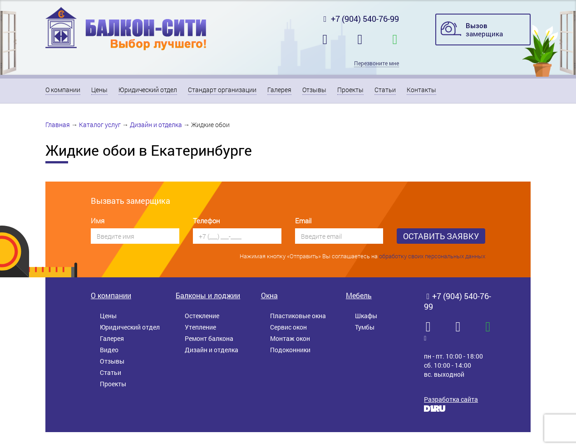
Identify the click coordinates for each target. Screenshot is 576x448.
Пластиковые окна (298, 315)
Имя (97, 220)
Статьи (385, 89)
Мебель (359, 295)
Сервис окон (288, 327)
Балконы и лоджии (208, 295)
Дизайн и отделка (156, 124)
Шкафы (366, 315)
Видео (109, 349)
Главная (57, 124)
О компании (62, 89)
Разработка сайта (451, 399)
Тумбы (364, 327)
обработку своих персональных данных (432, 256)
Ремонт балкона (209, 338)
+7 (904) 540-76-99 (360, 18)
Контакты (421, 89)
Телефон (206, 220)
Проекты (350, 89)
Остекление (202, 315)
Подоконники (290, 349)
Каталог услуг (100, 124)
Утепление (200, 327)
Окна (269, 295)
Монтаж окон (290, 338)
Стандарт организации (222, 89)
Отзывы (314, 89)
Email (303, 220)
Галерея (279, 89)
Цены (99, 89)
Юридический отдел (147, 89)
